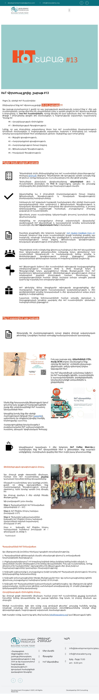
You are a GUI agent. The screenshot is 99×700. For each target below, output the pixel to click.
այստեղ (22, 421)
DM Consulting (82, 690)
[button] (69, 10)
